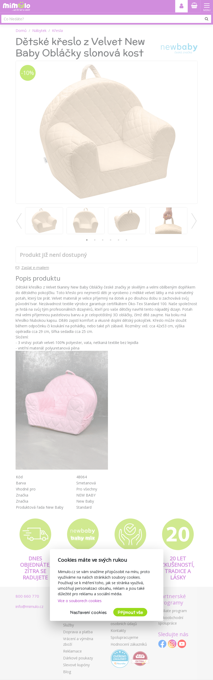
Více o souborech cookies (80, 600)
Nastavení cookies (88, 612)
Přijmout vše (130, 612)
